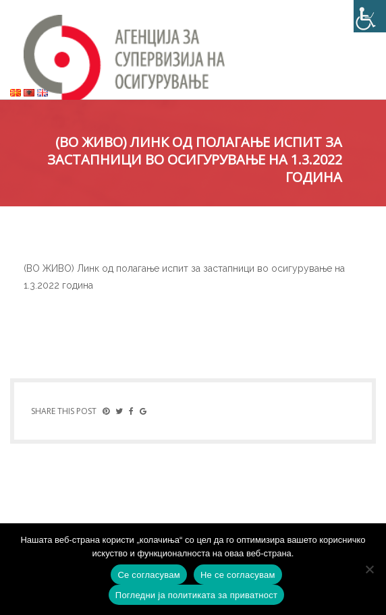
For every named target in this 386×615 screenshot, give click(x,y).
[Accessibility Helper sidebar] (370, 16)
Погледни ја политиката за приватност (196, 595)
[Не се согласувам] (369, 569)
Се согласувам (148, 575)
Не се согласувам (237, 575)
